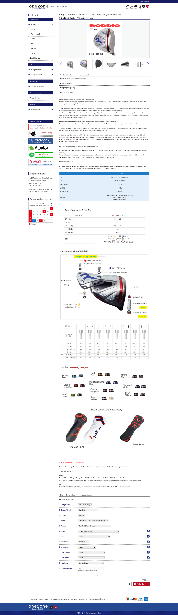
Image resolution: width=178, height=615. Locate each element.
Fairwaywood (35, 34)
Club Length (65, 552)
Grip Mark (64, 547)
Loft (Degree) (65, 505)
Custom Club (71, 15)
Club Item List (82, 15)
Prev (61, 63)
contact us (104, 599)
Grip (62, 536)
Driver (33, 29)
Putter (33, 53)
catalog (61, 15)
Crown (63, 515)
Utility (32, 39)
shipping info (83, 599)
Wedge (33, 48)
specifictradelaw (94, 599)
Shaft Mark (64, 542)
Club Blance (65, 558)
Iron (32, 44)
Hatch (63, 521)
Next (148, 63)
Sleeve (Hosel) (66, 510)
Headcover (64, 563)
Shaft (63, 531)
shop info (34, 599)
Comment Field (66, 568)
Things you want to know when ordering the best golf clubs (58, 599)
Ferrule (63, 526)
